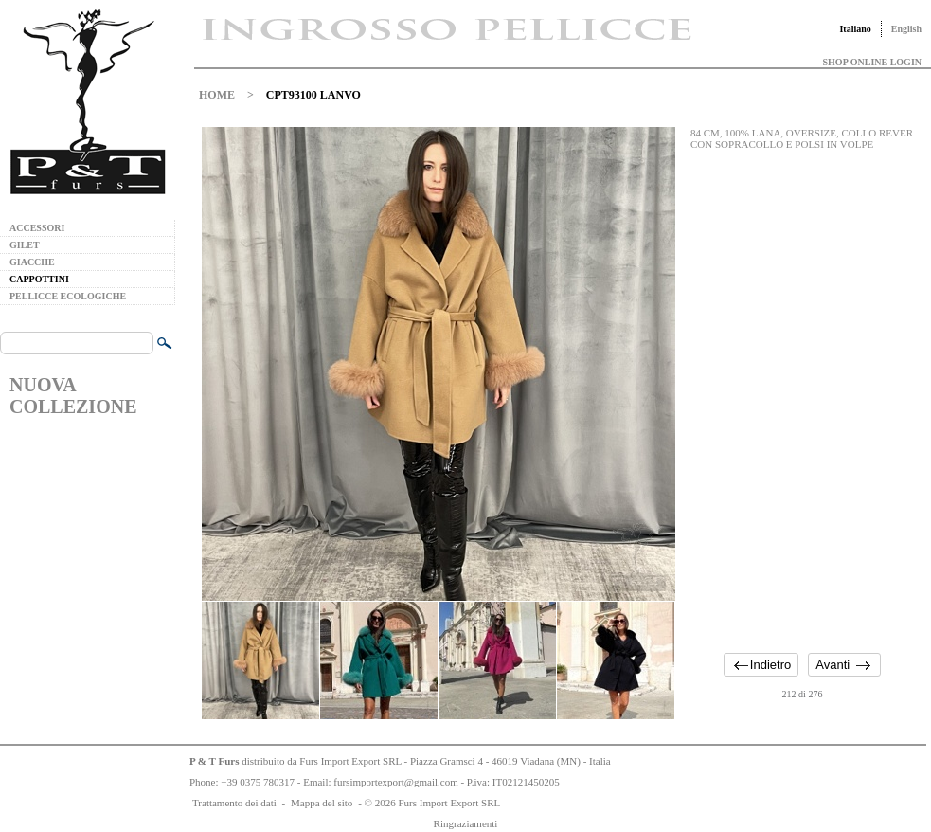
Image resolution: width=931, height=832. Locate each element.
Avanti (832, 665)
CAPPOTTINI (39, 279)
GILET (24, 245)
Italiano (854, 29)
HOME (217, 94)
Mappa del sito (321, 802)
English (906, 29)
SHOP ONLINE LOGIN (872, 62)
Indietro (770, 665)
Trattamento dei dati (234, 802)
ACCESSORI (36, 228)
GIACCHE (32, 262)
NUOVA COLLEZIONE (72, 395)
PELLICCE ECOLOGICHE (67, 296)
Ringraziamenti (466, 823)
